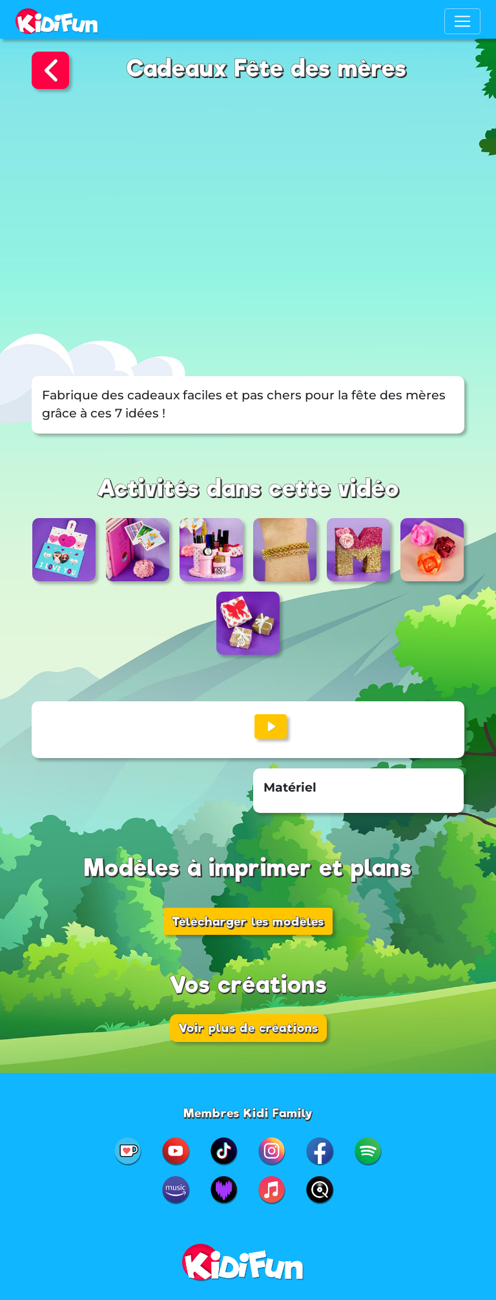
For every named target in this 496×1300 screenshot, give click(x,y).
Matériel (290, 787)
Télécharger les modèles (248, 921)
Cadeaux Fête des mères (267, 68)
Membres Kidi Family (248, 1113)
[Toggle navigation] (462, 21)
